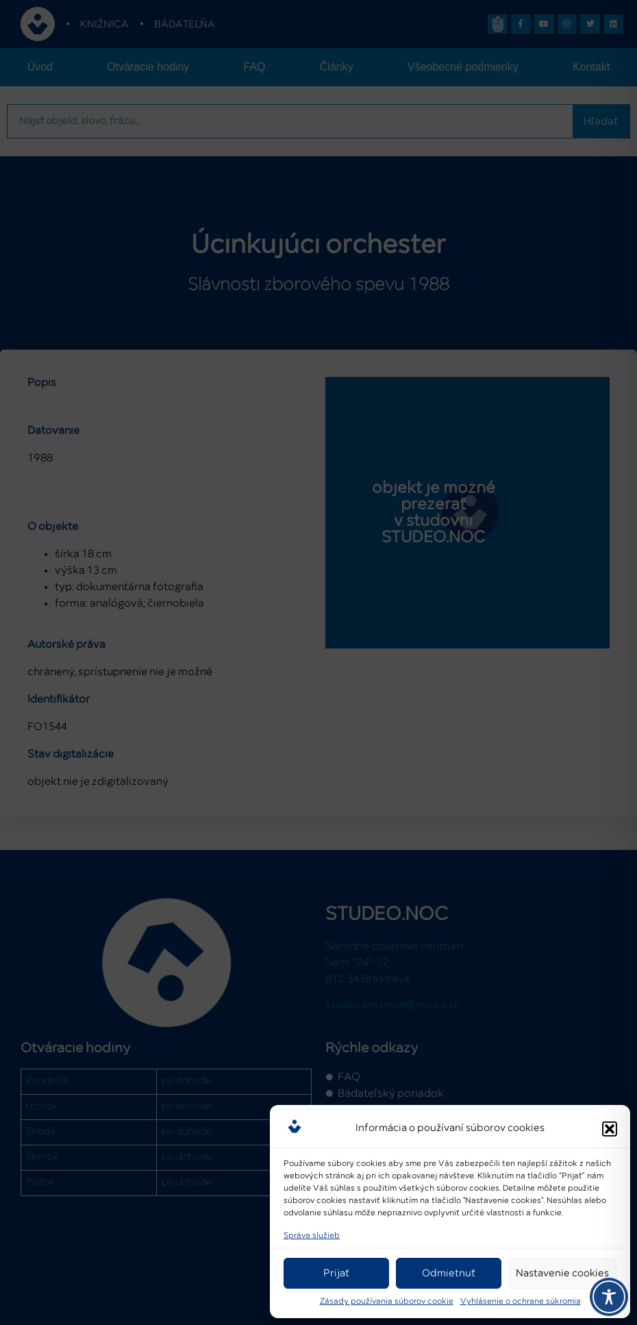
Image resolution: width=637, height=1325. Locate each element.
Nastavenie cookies (562, 1273)
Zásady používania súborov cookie (386, 1302)
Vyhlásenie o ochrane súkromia (520, 1302)
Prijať (336, 1273)
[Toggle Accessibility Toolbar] (609, 1297)
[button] (609, 1126)
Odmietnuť (448, 1273)
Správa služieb (312, 1236)
